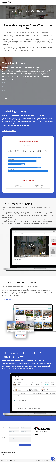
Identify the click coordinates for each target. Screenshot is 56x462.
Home (3, 427)
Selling (3, 432)
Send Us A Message (25, 444)
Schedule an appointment (10, 299)
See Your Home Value (9, 130)
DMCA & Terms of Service (46, 460)
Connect (3, 439)
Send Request (7, 98)
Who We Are (4, 437)
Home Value (4, 435)
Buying (3, 430)
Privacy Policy (38, 460)
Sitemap (53, 460)
